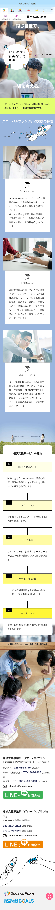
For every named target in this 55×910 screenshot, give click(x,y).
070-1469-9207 (32, 772)
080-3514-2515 (12, 825)
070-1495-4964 (12, 830)
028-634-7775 (36, 17)
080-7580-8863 (28, 781)
